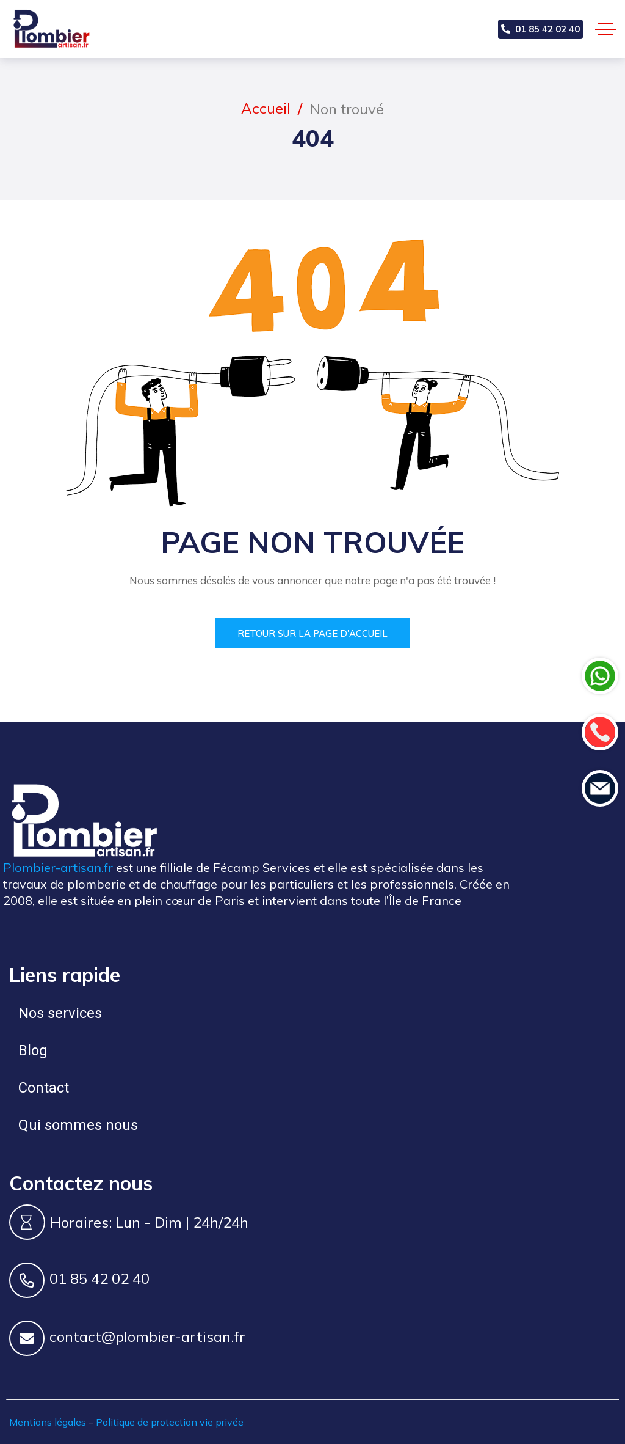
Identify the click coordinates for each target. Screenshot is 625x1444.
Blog (33, 1050)
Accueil (266, 108)
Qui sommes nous (78, 1125)
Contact (43, 1087)
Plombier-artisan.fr (58, 867)
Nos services (60, 1013)
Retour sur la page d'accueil (312, 633)
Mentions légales (47, 1422)
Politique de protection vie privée (170, 1422)
